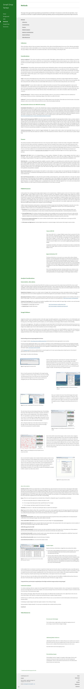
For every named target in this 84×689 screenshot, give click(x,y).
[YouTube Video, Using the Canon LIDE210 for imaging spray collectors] (32, 236)
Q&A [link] (4, 19)
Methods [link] (5, 21)
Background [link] (6, 16)
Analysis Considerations (27, 32)
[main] (50, 5)
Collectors (24, 22)
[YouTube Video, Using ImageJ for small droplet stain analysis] (32, 625)
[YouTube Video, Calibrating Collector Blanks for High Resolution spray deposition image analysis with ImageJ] (32, 642)
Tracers (24, 27)
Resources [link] (5, 26)
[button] (82, 1)
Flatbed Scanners (26, 29)
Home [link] (4, 14)
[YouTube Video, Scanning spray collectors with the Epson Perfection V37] (32, 259)
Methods (23, 19)
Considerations (25, 24)
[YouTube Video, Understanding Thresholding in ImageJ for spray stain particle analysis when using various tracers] (32, 659)
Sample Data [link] (6, 24)
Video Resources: (26, 37)
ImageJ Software (26, 34)
